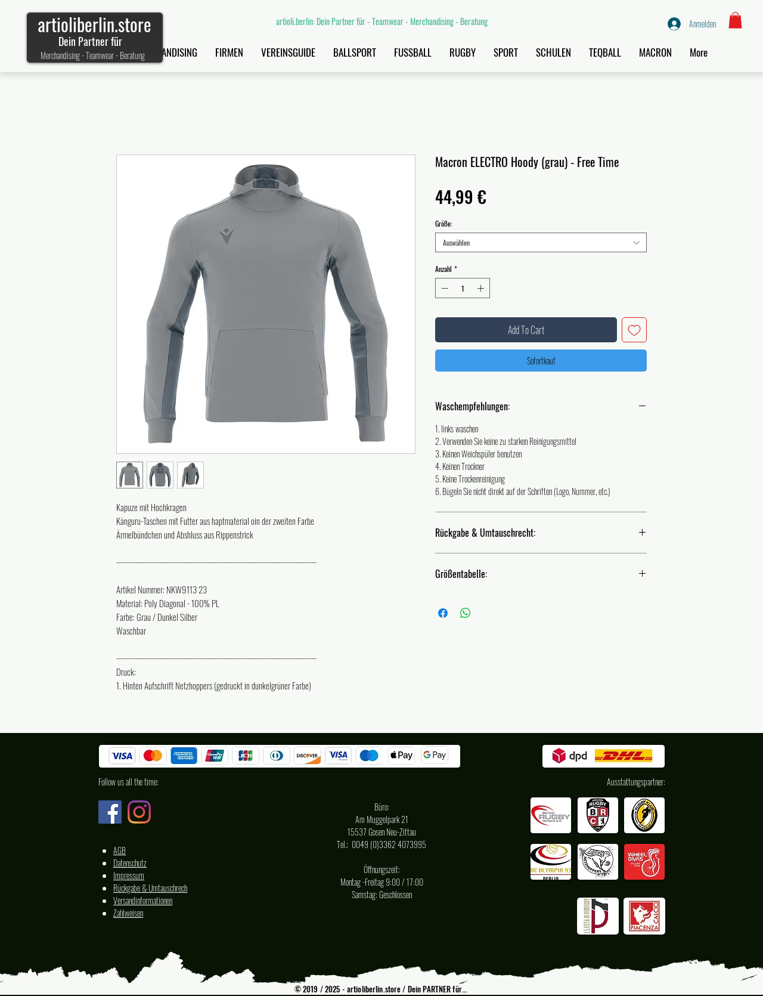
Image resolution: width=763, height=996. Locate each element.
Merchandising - (63, 55)
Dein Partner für (90, 41)
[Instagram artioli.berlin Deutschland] (139, 812)
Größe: (443, 223)
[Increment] (481, 288)
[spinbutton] (462, 288)
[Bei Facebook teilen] (443, 613)
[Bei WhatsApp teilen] (465, 613)
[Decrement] (443, 288)
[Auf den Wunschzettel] (634, 329)
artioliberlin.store (94, 24)
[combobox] (541, 242)
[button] (735, 20)
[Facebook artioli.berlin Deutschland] (110, 812)
